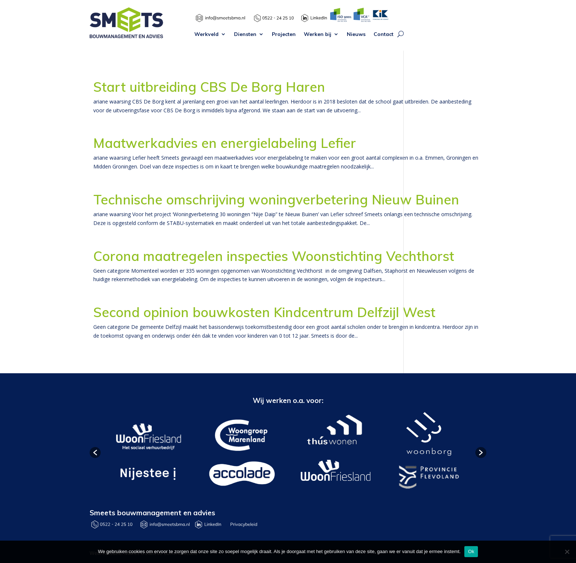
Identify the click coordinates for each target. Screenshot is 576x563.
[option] (147, 453)
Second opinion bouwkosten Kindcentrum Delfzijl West (264, 312)
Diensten (245, 34)
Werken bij (317, 34)
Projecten (284, 34)
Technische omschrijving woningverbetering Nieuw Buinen (276, 199)
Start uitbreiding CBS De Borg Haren (209, 87)
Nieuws (356, 34)
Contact (383, 34)
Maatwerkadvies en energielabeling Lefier (224, 143)
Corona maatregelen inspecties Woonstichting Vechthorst (273, 256)
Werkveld (206, 34)
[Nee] (566, 551)
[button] (95, 452)
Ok (471, 551)
